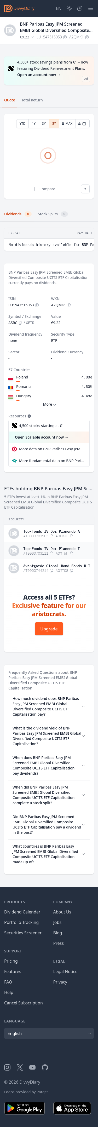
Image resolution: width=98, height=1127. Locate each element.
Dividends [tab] (18, 214)
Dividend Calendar (22, 912)
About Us (62, 912)
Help (8, 992)
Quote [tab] (9, 99)
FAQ (8, 982)
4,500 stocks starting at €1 (41, 425)
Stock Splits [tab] (53, 214)
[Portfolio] (79, 8)
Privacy (60, 982)
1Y (34, 123)
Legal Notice (65, 971)
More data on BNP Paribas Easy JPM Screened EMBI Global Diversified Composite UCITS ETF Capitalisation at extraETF (52, 448)
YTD (23, 123)
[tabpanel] (49, 156)
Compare (43, 189)
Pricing (11, 961)
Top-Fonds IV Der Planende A (51, 530)
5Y (54, 123)
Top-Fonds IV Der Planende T (51, 548)
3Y (44, 123)
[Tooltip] (28, 416)
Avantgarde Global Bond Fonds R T (56, 565)
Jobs (57, 922)
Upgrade (48, 629)
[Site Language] (59, 8)
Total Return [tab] (32, 99)
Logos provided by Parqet (26, 1091)
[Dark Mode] (69, 8)
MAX (66, 123)
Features (12, 971)
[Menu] (90, 8)
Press (58, 943)
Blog (57, 933)
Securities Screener (23, 933)
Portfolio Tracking (21, 922)
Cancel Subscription (23, 1003)
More (50, 404)
